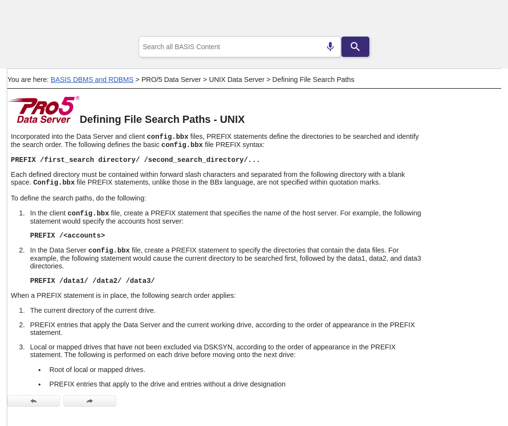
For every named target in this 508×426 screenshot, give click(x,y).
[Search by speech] (330, 47)
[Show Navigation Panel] (482, 19)
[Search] (355, 46)
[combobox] (240, 46)
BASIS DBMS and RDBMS (92, 79)
